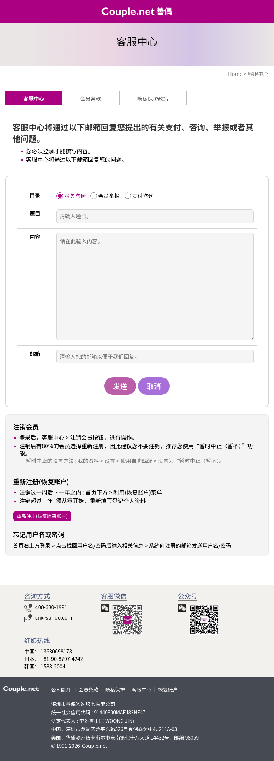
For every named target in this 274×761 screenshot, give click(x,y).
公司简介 (61, 689)
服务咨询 (75, 196)
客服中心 (258, 73)
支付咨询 (142, 196)
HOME (259, 13)
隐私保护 (115, 689)
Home (235, 73)
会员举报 (109, 196)
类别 (12, 12)
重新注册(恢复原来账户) (42, 516)
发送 (120, 386)
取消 (154, 386)
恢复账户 (168, 689)
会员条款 (88, 689)
